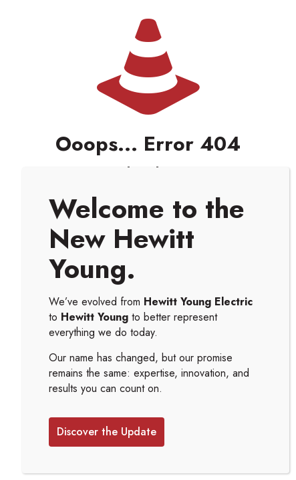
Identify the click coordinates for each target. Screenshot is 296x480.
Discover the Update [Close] (106, 431)
